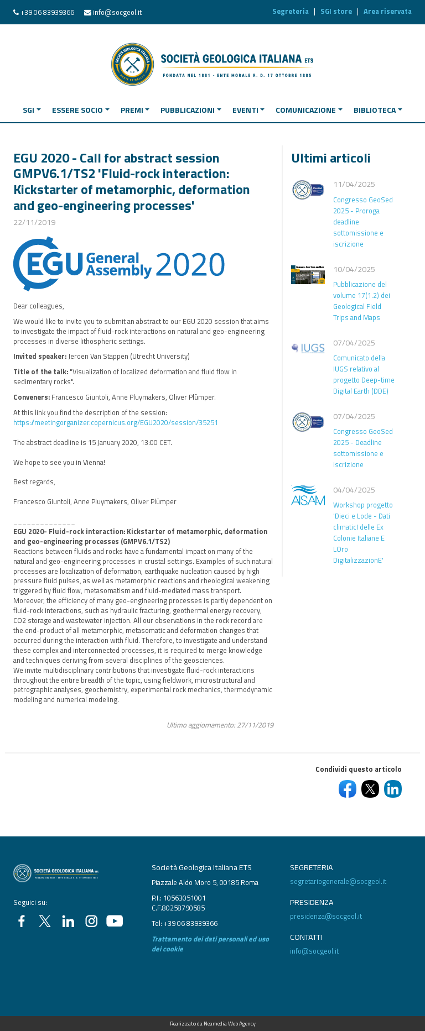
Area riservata (388, 11)
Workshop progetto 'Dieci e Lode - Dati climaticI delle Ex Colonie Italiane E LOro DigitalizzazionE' (363, 532)
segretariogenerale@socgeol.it (338, 881)
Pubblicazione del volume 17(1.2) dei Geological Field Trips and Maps (361, 301)
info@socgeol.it (117, 12)
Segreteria (290, 11)
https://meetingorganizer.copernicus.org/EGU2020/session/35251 (115, 422)
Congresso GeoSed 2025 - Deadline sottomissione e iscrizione (363, 448)
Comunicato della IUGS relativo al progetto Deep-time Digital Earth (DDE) (364, 374)
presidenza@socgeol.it (326, 916)
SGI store (336, 11)
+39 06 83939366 (47, 12)
